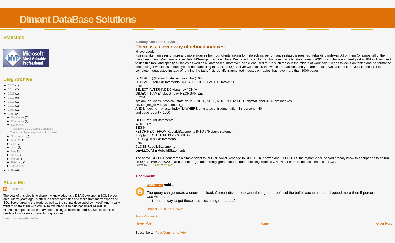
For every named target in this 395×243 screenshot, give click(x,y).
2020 (11, 85)
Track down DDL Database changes (31, 128)
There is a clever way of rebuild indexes (33, 132)
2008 (11, 113)
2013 (11, 93)
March (15, 158)
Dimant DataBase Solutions (78, 19)
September (18, 136)
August (16, 139)
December (18, 117)
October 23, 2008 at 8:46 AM (165, 208)
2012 (11, 97)
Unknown (155, 185)
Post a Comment (146, 216)
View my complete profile (20, 218)
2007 (11, 170)
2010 (11, 105)
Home (264, 223)
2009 (11, 109)
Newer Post (143, 223)
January (16, 165)
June (14, 147)
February (17, 162)
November (18, 121)
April (14, 154)
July (14, 143)
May (14, 151)
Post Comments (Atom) (173, 232)
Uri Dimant (15, 189)
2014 (11, 89)
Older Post (384, 223)
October (16, 124)
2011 (11, 101)
